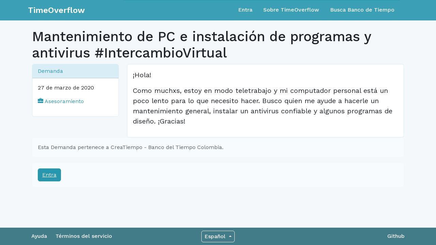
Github (396, 236)
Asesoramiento (61, 101)
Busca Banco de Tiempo (362, 9)
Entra (245, 9)
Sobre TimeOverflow (291, 9)
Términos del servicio (84, 236)
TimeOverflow (56, 10)
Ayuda (39, 236)
